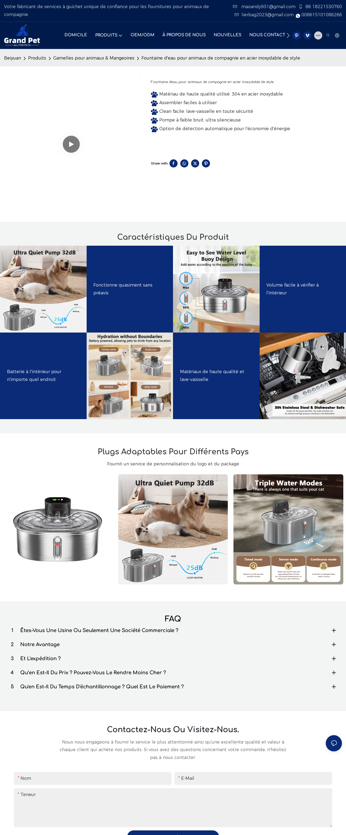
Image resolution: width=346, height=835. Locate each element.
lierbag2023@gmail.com (265, 14)
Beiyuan (12, 58)
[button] (288, 35)
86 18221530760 (320, 6)
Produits (37, 58)
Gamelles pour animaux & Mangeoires (93, 58)
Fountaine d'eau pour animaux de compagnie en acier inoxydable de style (220, 58)
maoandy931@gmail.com (265, 6)
